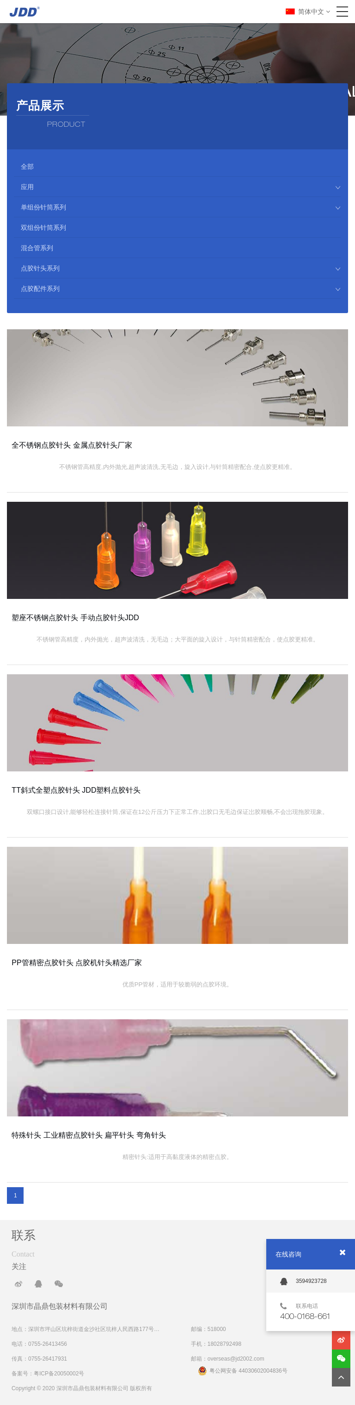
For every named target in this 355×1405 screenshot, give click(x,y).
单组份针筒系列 (180, 207)
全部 (27, 166)
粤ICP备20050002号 (59, 1373)
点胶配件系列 (180, 288)
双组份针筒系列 (43, 227)
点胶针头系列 (180, 268)
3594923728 (303, 1281)
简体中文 (314, 11)
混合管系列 (37, 248)
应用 (180, 187)
